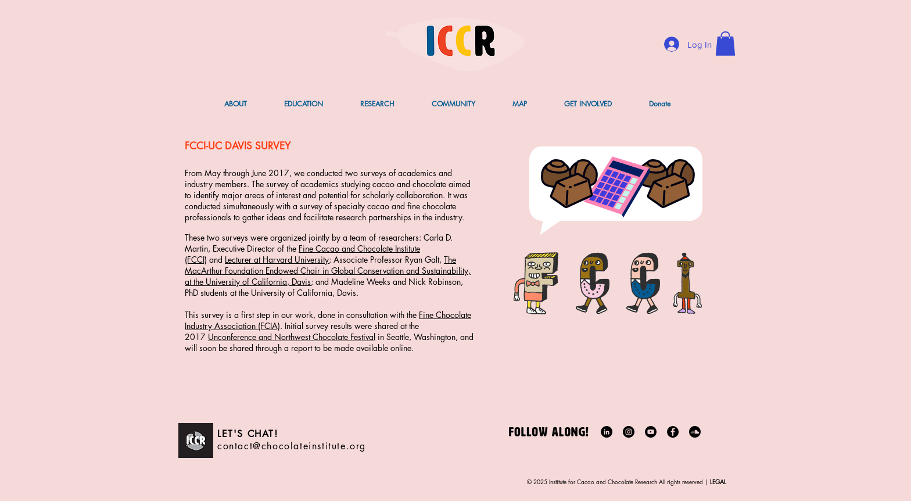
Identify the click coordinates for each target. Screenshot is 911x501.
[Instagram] (628, 432)
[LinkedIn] (606, 432)
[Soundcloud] (695, 432)
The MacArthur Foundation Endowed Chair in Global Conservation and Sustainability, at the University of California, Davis (328, 270)
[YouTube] (651, 432)
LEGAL (717, 481)
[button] (725, 43)
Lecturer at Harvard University (277, 259)
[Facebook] (673, 432)
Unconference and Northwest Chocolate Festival (291, 336)
